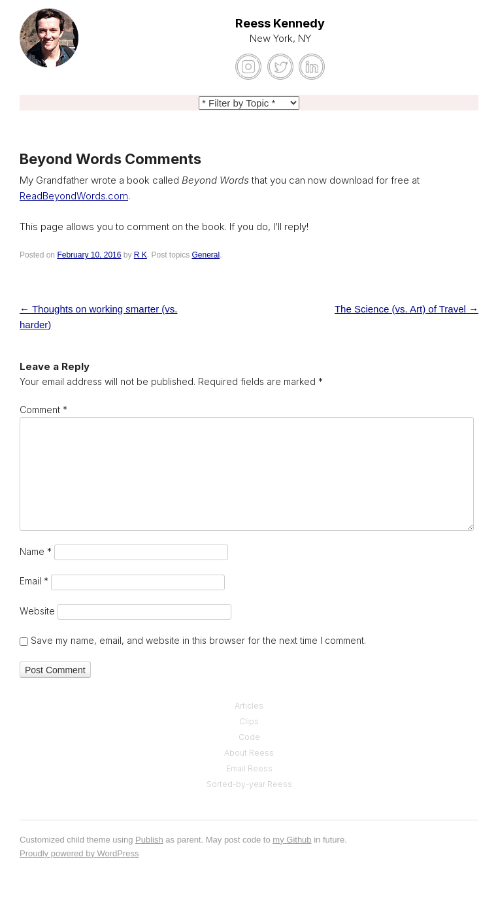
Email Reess (249, 768)
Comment (43, 409)
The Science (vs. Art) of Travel (406, 308)
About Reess (249, 753)
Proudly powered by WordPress (79, 853)
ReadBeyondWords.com (74, 196)
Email (34, 580)
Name (36, 551)
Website (37, 610)
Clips (249, 721)
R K (140, 255)
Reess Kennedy (280, 23)
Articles (249, 706)
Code (249, 737)
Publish (149, 840)
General (206, 255)
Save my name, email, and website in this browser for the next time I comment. (198, 640)
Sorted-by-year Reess (249, 784)
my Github (292, 840)
